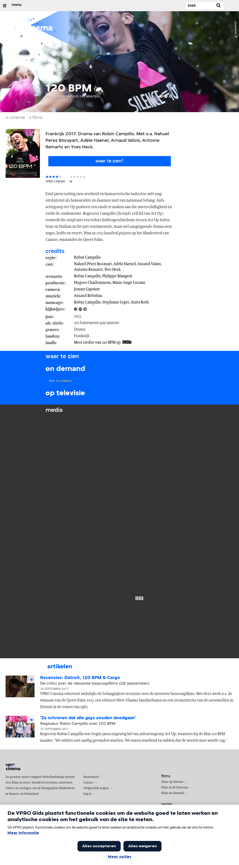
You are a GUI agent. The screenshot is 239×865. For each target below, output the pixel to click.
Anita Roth (140, 302)
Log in (87, 794)
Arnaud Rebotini (88, 295)
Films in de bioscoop (174, 788)
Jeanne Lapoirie (87, 289)
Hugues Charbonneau (92, 282)
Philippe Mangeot (117, 276)
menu (16, 5)
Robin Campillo (87, 257)
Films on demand (172, 793)
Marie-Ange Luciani (128, 282)
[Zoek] (200, 5)
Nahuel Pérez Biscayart (93, 264)
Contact (88, 783)
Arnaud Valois (149, 264)
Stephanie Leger (115, 302)
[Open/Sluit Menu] (4, 5)
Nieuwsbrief (91, 777)
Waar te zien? (109, 161)
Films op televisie (172, 782)
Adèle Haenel (124, 264)
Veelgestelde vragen (96, 788)
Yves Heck (112, 269)
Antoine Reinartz (88, 269)
